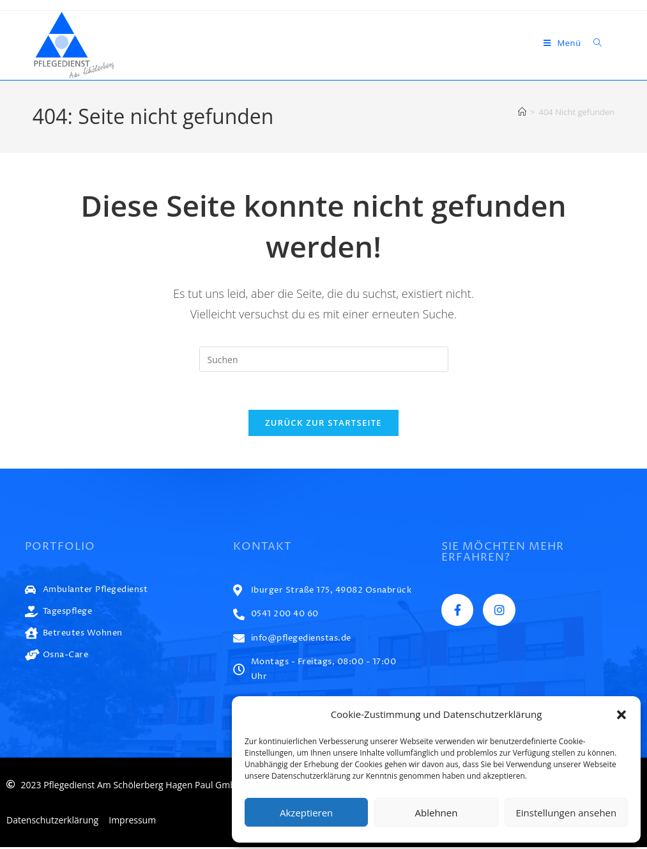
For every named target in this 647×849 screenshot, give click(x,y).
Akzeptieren (306, 812)
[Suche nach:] (593, 43)
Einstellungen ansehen (565, 812)
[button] (621, 714)
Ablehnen (436, 812)
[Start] (522, 112)
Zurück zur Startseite (323, 424)
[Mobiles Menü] (564, 43)
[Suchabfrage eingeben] (323, 359)
